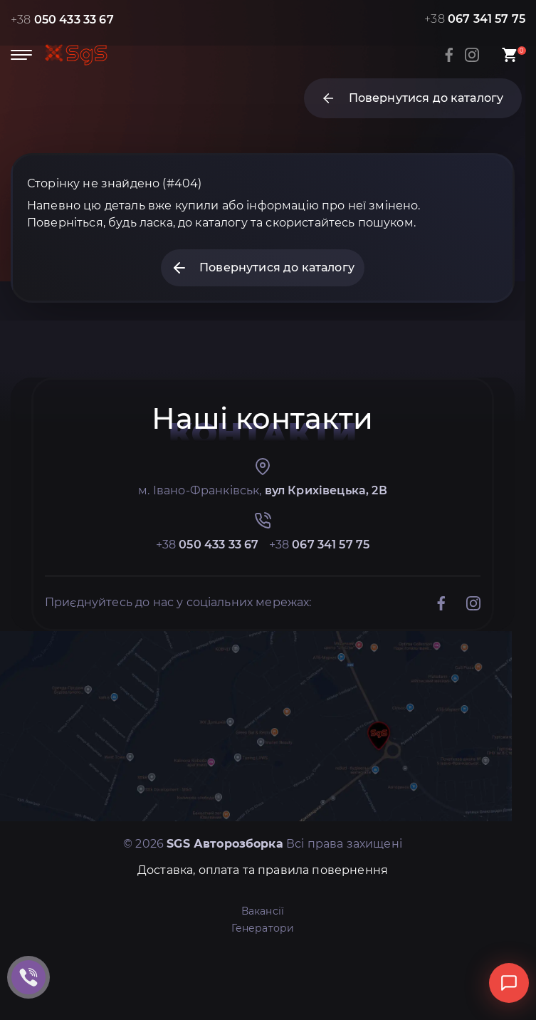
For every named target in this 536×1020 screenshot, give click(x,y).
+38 (62, 19)
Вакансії (262, 911)
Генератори (263, 928)
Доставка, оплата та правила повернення (262, 870)
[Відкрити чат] (509, 983)
